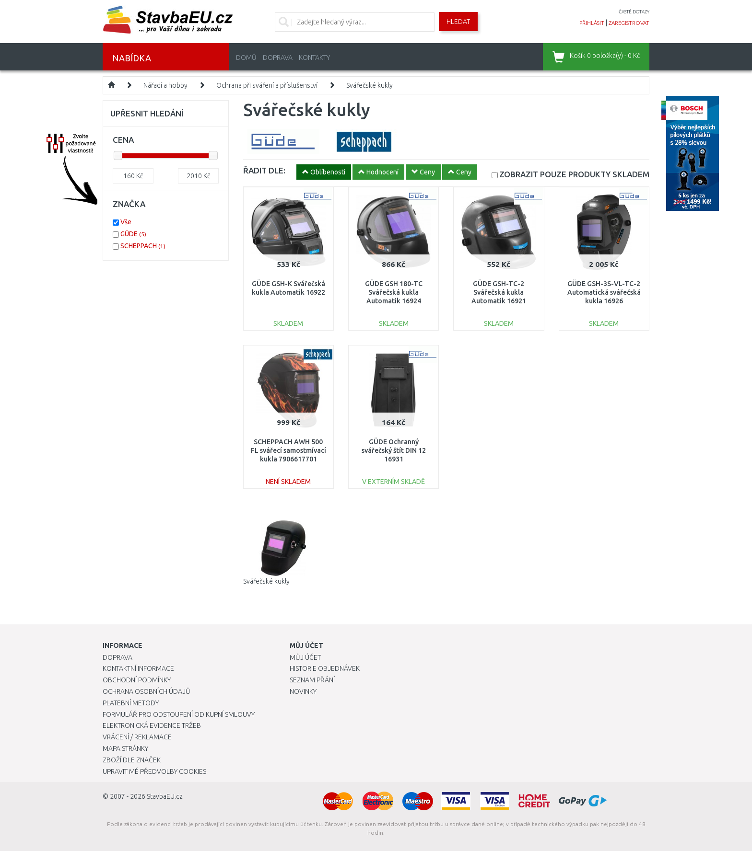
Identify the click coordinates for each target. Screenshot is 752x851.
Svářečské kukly (369, 85)
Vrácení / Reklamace (137, 737)
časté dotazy (634, 11)
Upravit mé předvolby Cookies (154, 771)
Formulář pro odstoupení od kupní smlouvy (179, 714)
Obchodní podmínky (137, 680)
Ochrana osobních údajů (146, 691)
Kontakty (314, 57)
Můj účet (305, 657)
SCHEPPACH (142, 246)
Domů (246, 57)
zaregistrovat (629, 23)
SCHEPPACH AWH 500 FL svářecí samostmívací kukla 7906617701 (288, 450)
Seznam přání (312, 680)
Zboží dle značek (132, 760)
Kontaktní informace (138, 668)
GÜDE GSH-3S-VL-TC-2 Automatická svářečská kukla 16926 (604, 292)
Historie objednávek (325, 668)
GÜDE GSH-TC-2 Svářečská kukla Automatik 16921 (498, 292)
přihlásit (591, 23)
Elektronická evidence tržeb (152, 725)
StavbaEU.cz (165, 796)
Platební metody (131, 703)
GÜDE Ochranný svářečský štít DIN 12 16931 (394, 450)
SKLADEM (574, 174)
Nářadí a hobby (165, 85)
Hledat (458, 21)
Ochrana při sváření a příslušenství (266, 85)
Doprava (278, 57)
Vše (125, 222)
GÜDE (133, 234)
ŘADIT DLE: (264, 170)
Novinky (303, 691)
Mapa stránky (125, 748)
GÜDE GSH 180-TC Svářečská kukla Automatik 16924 (394, 292)
